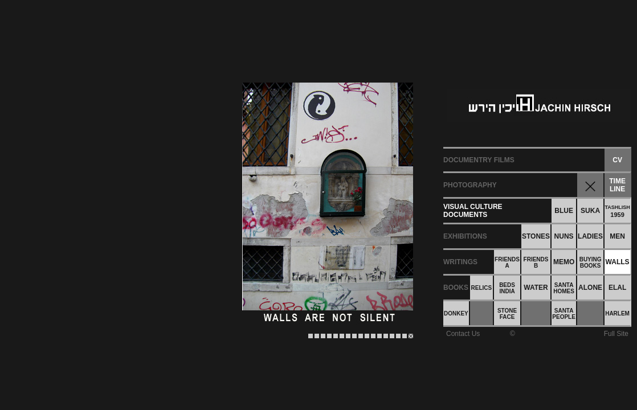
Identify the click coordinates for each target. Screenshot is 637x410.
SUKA (590, 211)
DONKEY (456, 313)
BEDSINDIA (507, 288)
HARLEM (617, 313)
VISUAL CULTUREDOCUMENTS (473, 211)
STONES (536, 236)
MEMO (563, 262)
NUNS (564, 236)
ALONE (590, 288)
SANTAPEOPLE (563, 314)
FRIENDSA (507, 262)
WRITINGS (460, 262)
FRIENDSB (536, 262)
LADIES (590, 236)
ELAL (617, 288)
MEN (617, 236)
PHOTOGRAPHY (470, 185)
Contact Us (463, 334)
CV (617, 160)
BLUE (563, 211)
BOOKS (455, 288)
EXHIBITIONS (465, 236)
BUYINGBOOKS (590, 262)
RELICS (481, 288)
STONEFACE (507, 314)
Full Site (616, 334)
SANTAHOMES (563, 288)
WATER (536, 288)
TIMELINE (617, 185)
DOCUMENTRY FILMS (478, 160)
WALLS (618, 262)
